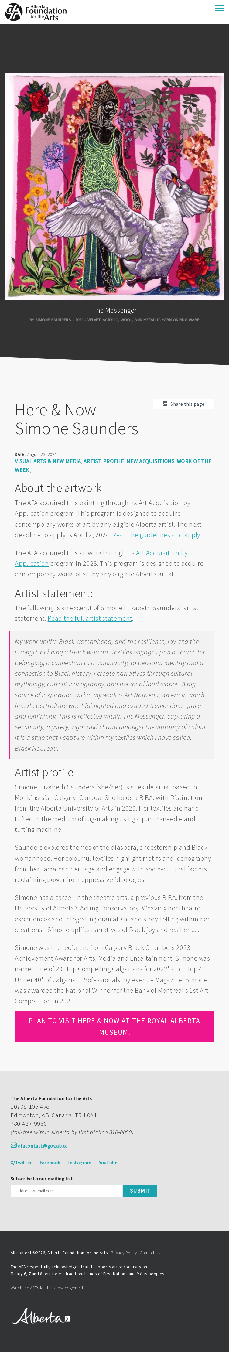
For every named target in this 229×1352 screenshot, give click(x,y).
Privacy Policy (124, 1252)
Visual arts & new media (48, 461)
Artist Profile (104, 461)
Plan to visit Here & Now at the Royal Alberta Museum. (114, 1026)
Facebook (49, 1162)
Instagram (79, 1162)
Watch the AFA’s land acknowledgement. (47, 1287)
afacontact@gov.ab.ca (39, 1146)
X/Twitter (21, 1162)
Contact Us (150, 1252)
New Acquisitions (150, 461)
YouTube (108, 1162)
